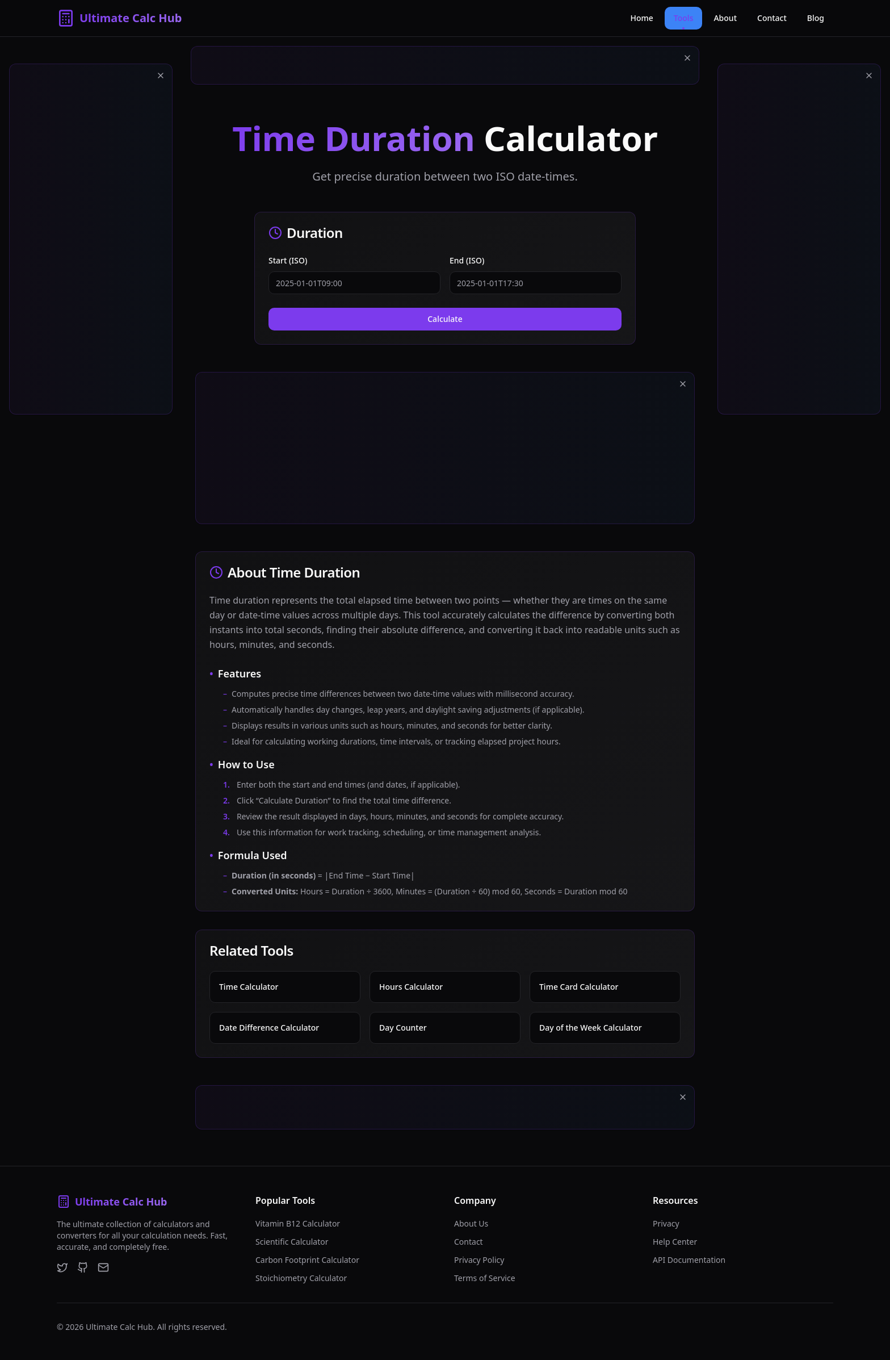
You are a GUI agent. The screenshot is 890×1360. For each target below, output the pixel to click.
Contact (772, 17)
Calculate (445, 318)
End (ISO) (467, 260)
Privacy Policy (479, 1259)
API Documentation (689, 1259)
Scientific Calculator (291, 1241)
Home (642, 17)
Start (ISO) (287, 260)
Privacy (666, 1223)
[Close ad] (160, 75)
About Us (471, 1223)
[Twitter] (62, 1267)
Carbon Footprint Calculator (307, 1259)
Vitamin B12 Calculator (297, 1223)
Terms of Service (484, 1278)
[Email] (103, 1267)
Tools (684, 21)
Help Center (675, 1241)
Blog (815, 17)
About (725, 17)
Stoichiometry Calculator (301, 1278)
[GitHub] (83, 1267)
